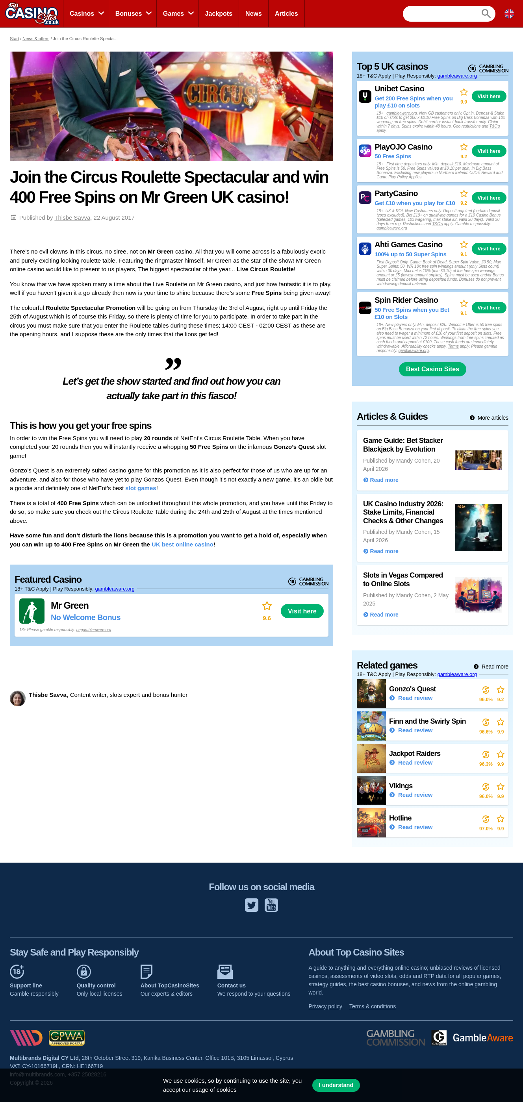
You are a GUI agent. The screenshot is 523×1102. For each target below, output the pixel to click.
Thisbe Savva (72, 217)
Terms (453, 346)
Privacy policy (326, 1006)
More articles (492, 418)
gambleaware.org (114, 589)
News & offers (35, 38)
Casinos (82, 13)
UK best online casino (182, 544)
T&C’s (494, 126)
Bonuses (128, 13)
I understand (336, 1085)
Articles (286, 13)
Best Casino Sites (432, 369)
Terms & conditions (372, 1006)
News (253, 13)
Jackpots (218, 13)
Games (173, 13)
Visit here (302, 611)
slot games (140, 488)
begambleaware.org (93, 630)
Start (14, 38)
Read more (494, 666)
